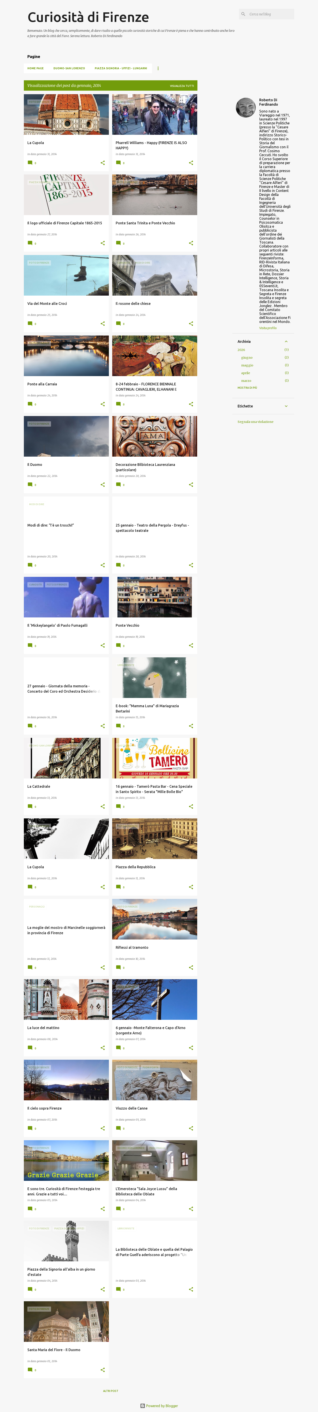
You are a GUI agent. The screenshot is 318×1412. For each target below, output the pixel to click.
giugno (247, 358)
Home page (35, 68)
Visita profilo (268, 328)
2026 (241, 350)
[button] (102, 163)
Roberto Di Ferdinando (268, 102)
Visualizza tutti (182, 85)
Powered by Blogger (159, 1406)
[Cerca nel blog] (271, 14)
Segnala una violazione (255, 422)
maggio (247, 365)
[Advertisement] (215, 160)
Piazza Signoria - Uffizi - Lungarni (121, 68)
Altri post (110, 1390)
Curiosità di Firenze (88, 16)
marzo (246, 381)
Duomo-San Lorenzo (69, 68)
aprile (245, 373)
